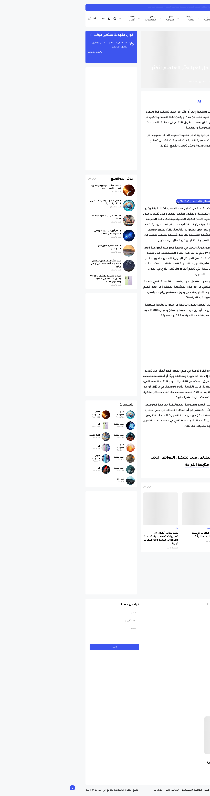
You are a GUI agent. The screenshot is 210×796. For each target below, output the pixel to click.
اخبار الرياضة (142, 18)
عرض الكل (80, 487)
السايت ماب (106, 790)
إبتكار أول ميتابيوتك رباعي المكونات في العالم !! (41, 232)
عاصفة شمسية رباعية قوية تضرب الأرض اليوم (39, 187)
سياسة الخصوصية (148, 790)
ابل (187, 528)
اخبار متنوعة (104, 18)
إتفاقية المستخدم (125, 790)
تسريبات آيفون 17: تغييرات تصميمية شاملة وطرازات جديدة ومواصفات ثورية (94, 538)
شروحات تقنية (123, 18)
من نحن (165, 790)
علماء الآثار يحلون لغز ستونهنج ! (43, 247)
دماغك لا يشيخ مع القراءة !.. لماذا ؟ (39, 217)
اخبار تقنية (159, 18)
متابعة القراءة (130, 465)
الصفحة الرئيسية (177, 60)
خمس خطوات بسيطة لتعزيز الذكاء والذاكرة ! (39, 202)
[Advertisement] (132, 174)
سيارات (54, 479)
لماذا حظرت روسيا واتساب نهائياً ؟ (137, 535)
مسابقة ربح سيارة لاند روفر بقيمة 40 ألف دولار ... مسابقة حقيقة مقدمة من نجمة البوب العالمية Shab (163, 769)
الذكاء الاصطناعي (164, 474)
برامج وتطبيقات (84, 18)
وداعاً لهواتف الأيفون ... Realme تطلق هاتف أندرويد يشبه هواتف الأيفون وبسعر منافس (127, 7)
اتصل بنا (92, 790)
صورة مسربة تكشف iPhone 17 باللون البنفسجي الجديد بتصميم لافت (171, 537)
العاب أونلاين (64, 18)
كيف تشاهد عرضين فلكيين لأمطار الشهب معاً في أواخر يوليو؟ (39, 264)
